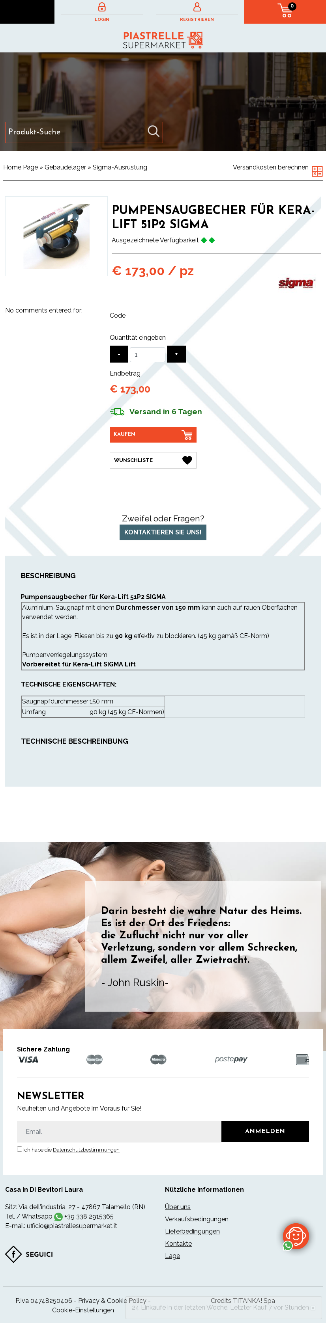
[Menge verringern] (119, 354)
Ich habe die (71, 1149)
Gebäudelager (65, 167)
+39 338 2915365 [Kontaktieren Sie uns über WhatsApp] (89, 1216)
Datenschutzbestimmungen (86, 1150)
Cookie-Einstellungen (83, 1310)
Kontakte (178, 1243)
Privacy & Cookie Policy (112, 1300)
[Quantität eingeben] (147, 354)
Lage (172, 1256)
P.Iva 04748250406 (43, 1300)
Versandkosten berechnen (271, 167)
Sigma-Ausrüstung (120, 167)
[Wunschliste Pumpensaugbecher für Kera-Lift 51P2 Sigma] (153, 460)
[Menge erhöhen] (176, 354)
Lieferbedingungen (192, 1231)
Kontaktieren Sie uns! (163, 532)
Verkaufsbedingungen (197, 1219)
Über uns (178, 1207)
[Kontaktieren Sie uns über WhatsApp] (296, 1236)
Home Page (20, 167)
